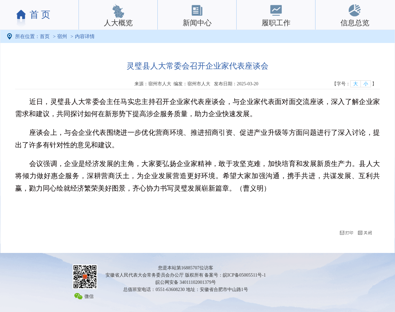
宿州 (62, 36)
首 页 (40, 15)
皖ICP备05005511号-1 (244, 275)
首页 (45, 36)
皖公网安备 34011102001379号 (185, 282)
